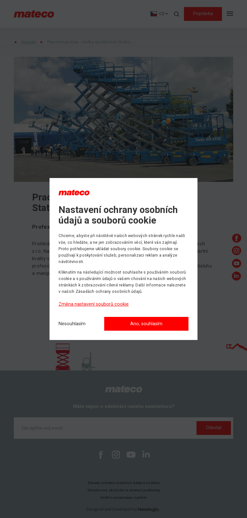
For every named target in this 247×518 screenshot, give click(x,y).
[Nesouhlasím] (72, 324)
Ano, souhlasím (146, 324)
